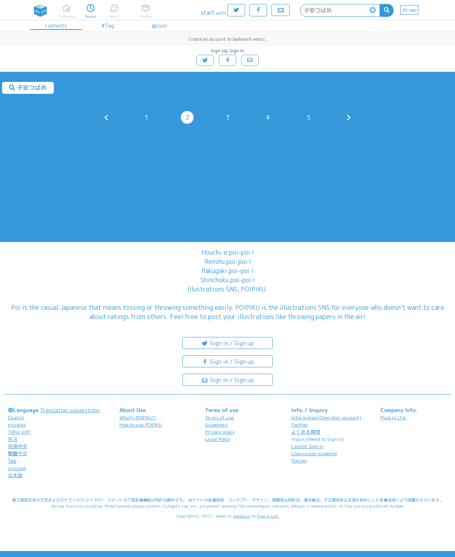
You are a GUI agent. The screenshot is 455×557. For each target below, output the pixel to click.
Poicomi (299, 460)
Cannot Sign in (307, 446)
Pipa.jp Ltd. (393, 417)
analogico (241, 516)
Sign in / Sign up (227, 343)
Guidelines (216, 424)
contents (56, 25)
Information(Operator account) (326, 417)
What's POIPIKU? (137, 417)
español (17, 424)
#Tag (107, 25)
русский (17, 468)
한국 (13, 439)
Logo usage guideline (314, 453)
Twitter (300, 424)
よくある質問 (305, 431)
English (16, 417)
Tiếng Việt (19, 431)
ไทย (12, 461)
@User (160, 25)
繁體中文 (17, 453)
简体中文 (17, 446)
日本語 (15, 475)
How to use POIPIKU (140, 424)
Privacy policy (220, 431)
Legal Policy (217, 439)
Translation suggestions (70, 410)
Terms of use (219, 417)
